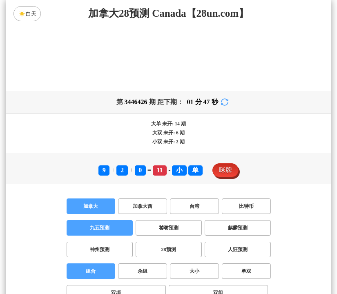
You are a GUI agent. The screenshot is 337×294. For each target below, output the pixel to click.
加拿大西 (142, 206)
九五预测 (99, 228)
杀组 (142, 271)
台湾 (194, 206)
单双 (246, 271)
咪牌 (225, 170)
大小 (194, 271)
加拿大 (90, 206)
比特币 (246, 206)
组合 (91, 271)
